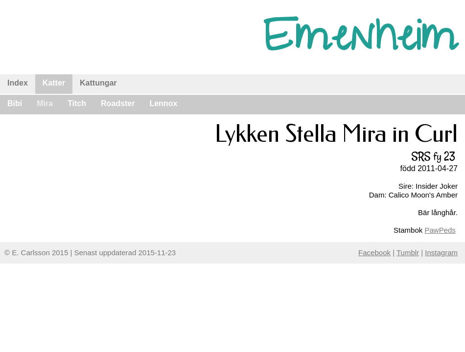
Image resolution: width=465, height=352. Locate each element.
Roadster (118, 103)
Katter (54, 83)
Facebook (374, 252)
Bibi (14, 103)
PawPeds (439, 230)
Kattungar (98, 83)
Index (17, 83)
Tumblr (407, 252)
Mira (45, 103)
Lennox (163, 103)
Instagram (441, 252)
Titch (77, 103)
